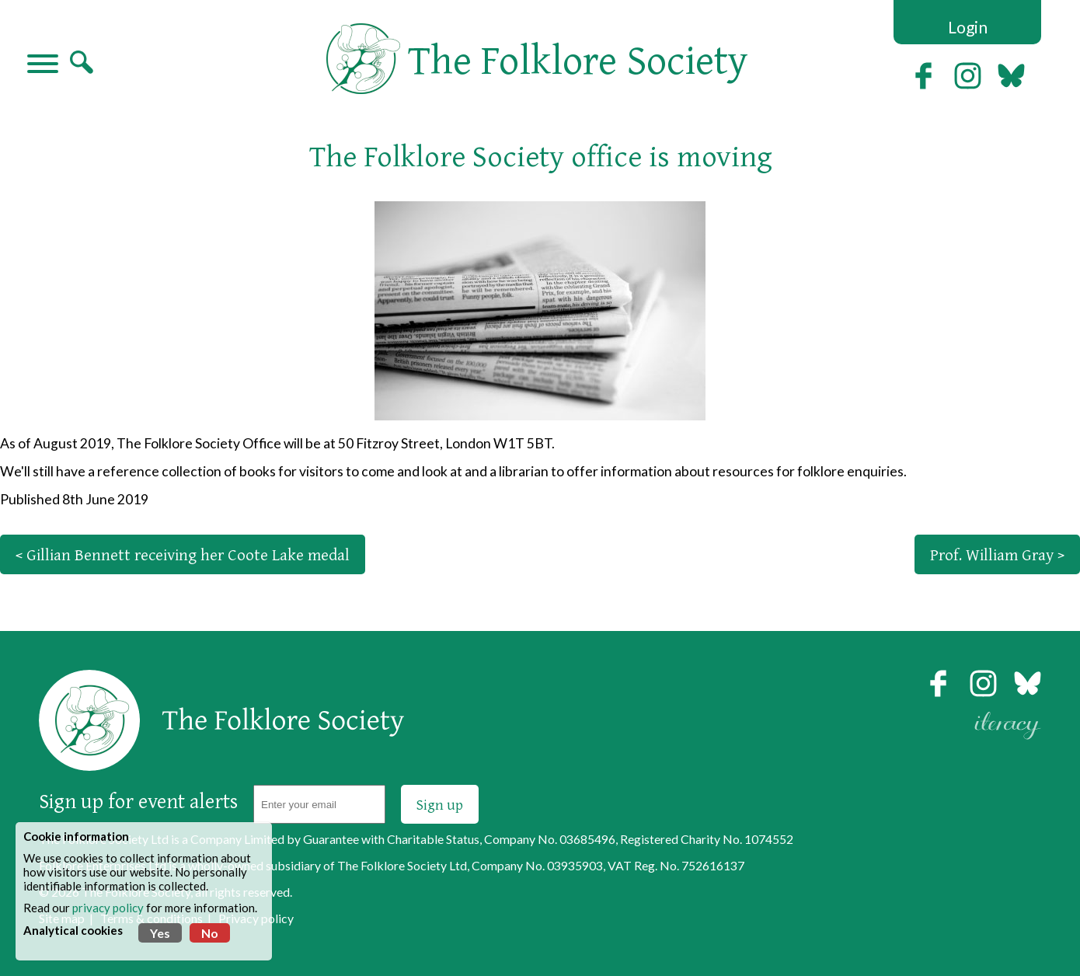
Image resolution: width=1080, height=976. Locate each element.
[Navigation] (42, 65)
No (209, 932)
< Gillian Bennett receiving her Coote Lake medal (183, 554)
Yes (160, 932)
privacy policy (108, 908)
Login (968, 27)
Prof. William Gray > (997, 554)
